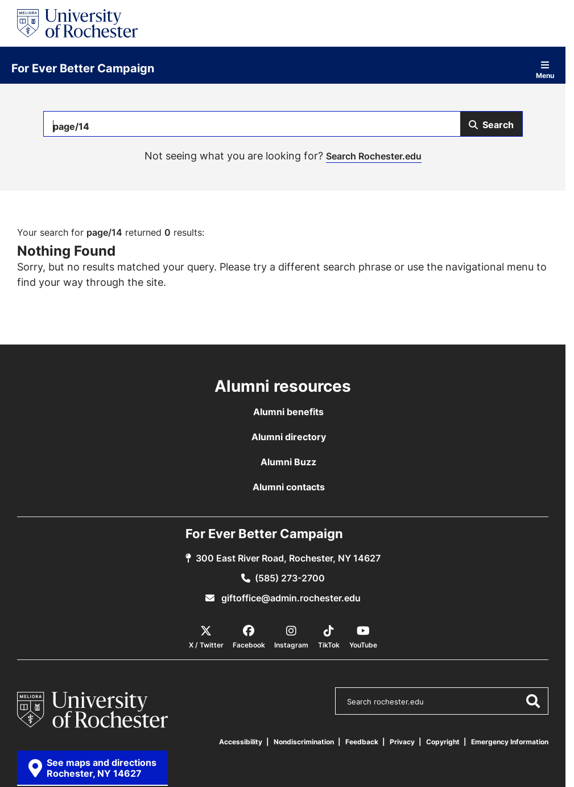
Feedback (361, 742)
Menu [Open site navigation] (545, 69)
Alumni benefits (288, 411)
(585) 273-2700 (290, 578)
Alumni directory (288, 437)
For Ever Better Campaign (82, 68)
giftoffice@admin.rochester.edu (290, 598)
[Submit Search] (491, 124)
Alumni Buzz (288, 462)
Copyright (443, 742)
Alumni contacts (289, 487)
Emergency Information (509, 742)
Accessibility (240, 742)
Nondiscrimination (304, 742)
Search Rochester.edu (374, 156)
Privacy (402, 742)
